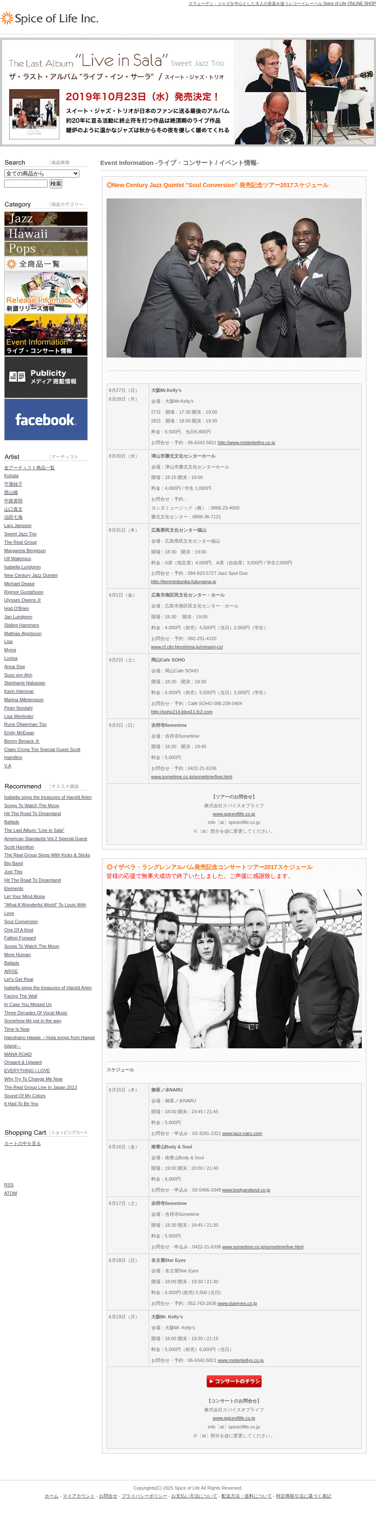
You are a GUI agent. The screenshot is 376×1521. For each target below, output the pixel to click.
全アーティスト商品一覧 (29, 467)
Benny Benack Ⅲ (22, 741)
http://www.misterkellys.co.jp (246, 442)
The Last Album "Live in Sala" (34, 830)
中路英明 (13, 500)
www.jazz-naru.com (242, 1133)
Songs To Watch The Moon (31, 805)
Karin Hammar (19, 691)
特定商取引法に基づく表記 (303, 1495)
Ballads (11, 821)
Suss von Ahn (18, 674)
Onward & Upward (23, 1062)
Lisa (8, 641)
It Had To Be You (21, 1103)
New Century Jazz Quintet (31, 575)
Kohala (11, 475)
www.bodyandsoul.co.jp (246, 1189)
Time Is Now (17, 1029)
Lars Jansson (17, 525)
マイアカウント (79, 1495)
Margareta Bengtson (25, 550)
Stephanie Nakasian (24, 682)
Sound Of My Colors (25, 1095)
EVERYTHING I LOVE (27, 1070)
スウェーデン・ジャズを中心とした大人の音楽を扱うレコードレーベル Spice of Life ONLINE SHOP (282, 3)
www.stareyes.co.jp (237, 1303)
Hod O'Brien (16, 608)
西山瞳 (11, 492)
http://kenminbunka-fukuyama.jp (183, 581)
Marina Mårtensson (23, 699)
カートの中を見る (22, 1143)
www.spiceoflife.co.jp (234, 813)
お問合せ (108, 1495)
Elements (13, 888)
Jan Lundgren (18, 616)
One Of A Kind (18, 929)
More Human (17, 954)
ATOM (10, 1193)
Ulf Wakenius (17, 558)
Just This (13, 871)
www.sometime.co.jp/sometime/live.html (191, 776)
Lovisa (11, 658)
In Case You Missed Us (28, 1004)
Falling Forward (20, 937)
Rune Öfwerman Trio (25, 724)
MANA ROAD (18, 1054)
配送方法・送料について (246, 1495)
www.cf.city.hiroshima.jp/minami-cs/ (187, 646)
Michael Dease (19, 583)
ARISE (11, 971)
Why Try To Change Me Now (33, 1078)
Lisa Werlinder (18, 716)
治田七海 (13, 517)
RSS (9, 1184)
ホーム (51, 1495)
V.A (7, 765)
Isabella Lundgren (22, 566)
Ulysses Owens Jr (22, 599)
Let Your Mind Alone (24, 896)
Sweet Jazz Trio (20, 533)
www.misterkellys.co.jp (241, 1360)
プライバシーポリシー (145, 1495)
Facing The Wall (20, 996)
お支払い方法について (194, 1495)
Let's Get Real (18, 979)
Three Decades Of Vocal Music (36, 1012)
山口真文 (13, 509)
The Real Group (20, 542)
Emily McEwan (19, 732)
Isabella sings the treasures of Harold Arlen (48, 797)
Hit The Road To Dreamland (32, 813)
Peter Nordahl (18, 707)
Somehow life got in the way (32, 1020)
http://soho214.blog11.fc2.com (182, 711)
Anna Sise (14, 666)
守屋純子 (13, 483)
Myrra (10, 649)
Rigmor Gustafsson (23, 592)
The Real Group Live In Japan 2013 (40, 1087)
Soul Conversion (21, 921)
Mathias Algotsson (22, 633)
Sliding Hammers (21, 625)
